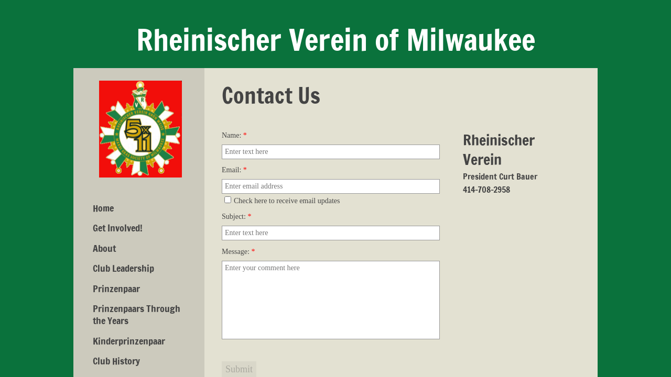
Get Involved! (118, 228)
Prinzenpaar (116, 288)
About (104, 248)
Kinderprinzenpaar (129, 341)
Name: (234, 135)
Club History (116, 361)
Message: (238, 252)
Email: (234, 170)
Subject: (236, 216)
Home (103, 208)
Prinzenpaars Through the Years (136, 314)
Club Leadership (123, 268)
